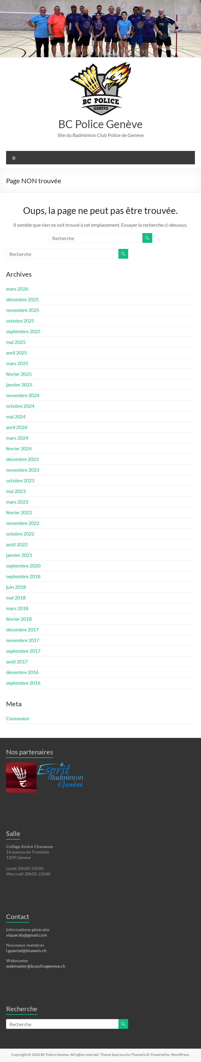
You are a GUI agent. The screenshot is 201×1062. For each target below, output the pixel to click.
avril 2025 (16, 352)
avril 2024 (16, 427)
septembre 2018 (23, 576)
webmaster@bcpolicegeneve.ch (35, 966)
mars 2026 (17, 289)
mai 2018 (16, 597)
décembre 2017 (22, 629)
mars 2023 (17, 502)
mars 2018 (17, 608)
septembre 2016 (23, 683)
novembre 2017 (22, 640)
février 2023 (19, 512)
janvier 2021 (19, 555)
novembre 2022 (22, 523)
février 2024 (19, 448)
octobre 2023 (20, 480)
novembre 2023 (22, 470)
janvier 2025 (19, 384)
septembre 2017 (23, 651)
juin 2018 (16, 587)
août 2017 (17, 661)
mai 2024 (16, 416)
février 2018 (19, 619)
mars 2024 (17, 438)
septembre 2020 (23, 565)
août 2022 (17, 544)
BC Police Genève (100, 124)
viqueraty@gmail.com (26, 935)
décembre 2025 (22, 299)
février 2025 (19, 374)
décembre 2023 (22, 459)
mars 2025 (17, 363)
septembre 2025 (23, 331)
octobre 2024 (20, 406)
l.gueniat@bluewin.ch (26, 950)
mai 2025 (16, 342)
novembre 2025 (22, 310)
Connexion (17, 718)
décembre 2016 (22, 672)
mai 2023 (16, 491)
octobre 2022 (20, 533)
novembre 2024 (22, 395)
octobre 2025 (20, 320)
